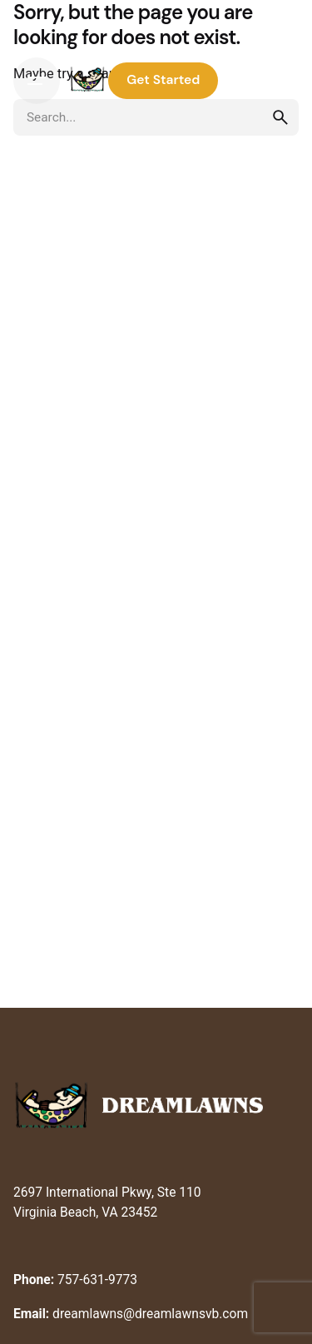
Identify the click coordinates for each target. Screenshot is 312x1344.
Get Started (163, 80)
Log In (262, 80)
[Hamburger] (36, 80)
